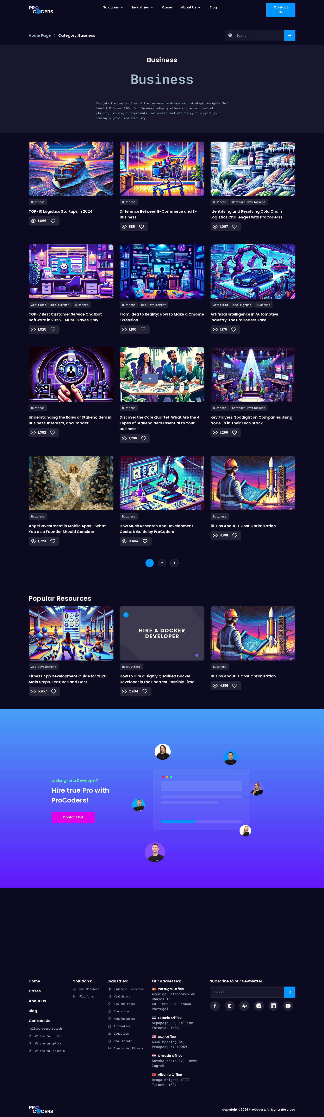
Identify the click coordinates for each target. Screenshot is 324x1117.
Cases (167, 7)
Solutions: (82, 981)
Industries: (118, 981)
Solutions (111, 7)
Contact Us (39, 1020)
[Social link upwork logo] (244, 1006)
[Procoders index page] (41, 10)
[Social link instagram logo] (259, 1006)
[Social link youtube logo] (288, 1006)
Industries (140, 7)
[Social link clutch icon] (230, 1006)
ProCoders (41, 1109)
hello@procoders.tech (45, 1028)
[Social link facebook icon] (215, 1006)
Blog (213, 7)
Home (34, 981)
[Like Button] (52, 220)
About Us (188, 7)
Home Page (40, 35)
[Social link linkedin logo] (273, 1006)
